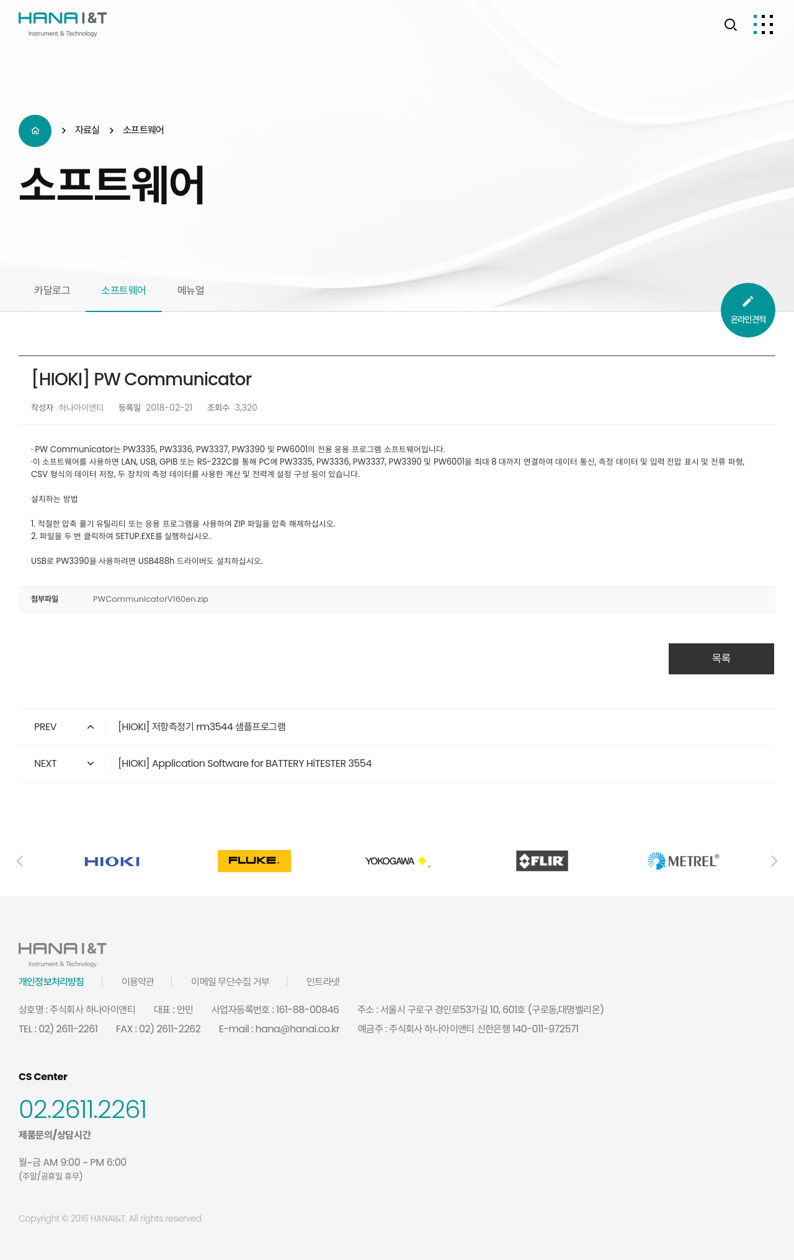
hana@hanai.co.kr (298, 1029)
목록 (721, 658)
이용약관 (138, 982)
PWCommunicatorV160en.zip (150, 599)
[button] (20, 861)
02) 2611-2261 (67, 1029)
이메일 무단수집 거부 (230, 982)
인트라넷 (322, 982)
